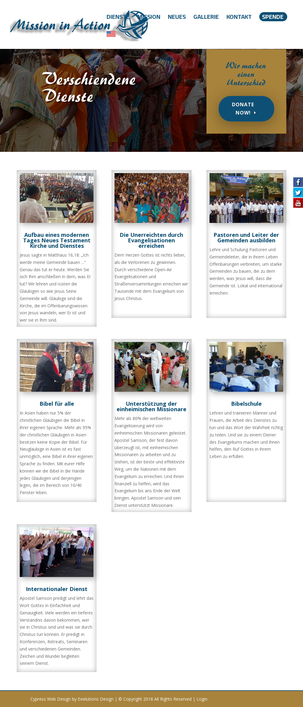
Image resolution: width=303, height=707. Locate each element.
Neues (177, 18)
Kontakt (239, 18)
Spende (273, 16)
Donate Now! (243, 108)
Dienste (118, 18)
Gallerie (206, 18)
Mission (148, 18)
